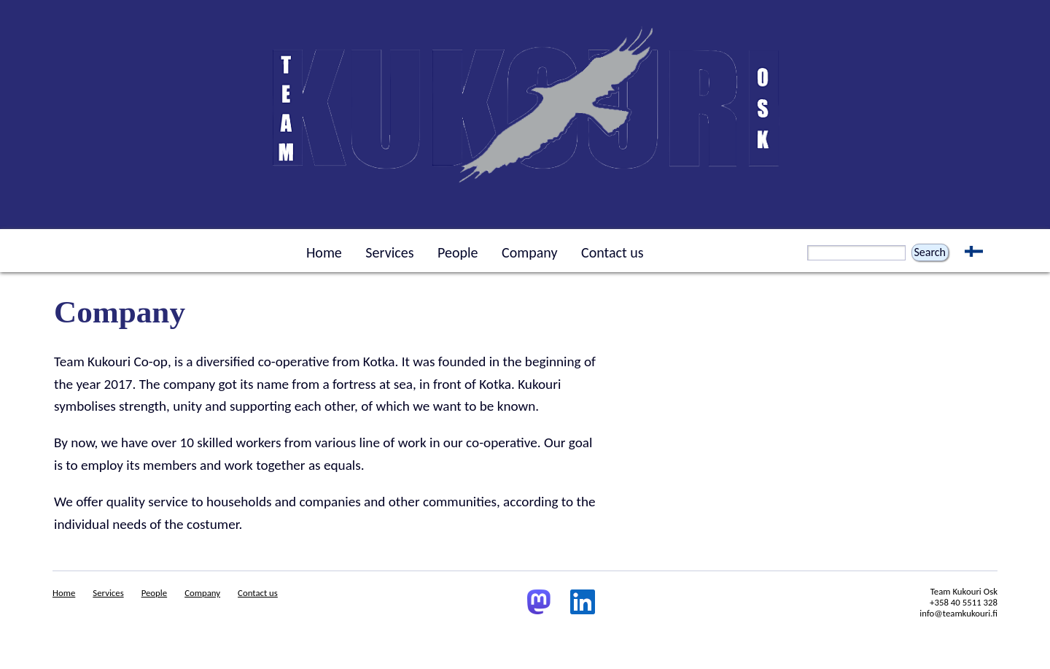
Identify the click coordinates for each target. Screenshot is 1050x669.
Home (324, 252)
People (458, 252)
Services (389, 252)
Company (529, 252)
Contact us (612, 252)
